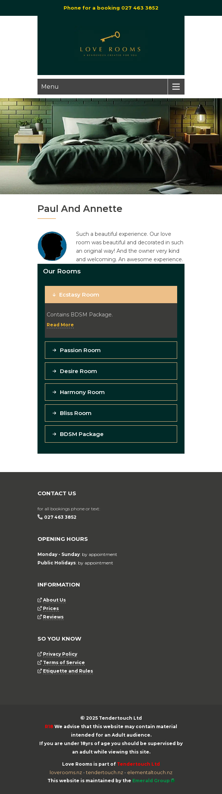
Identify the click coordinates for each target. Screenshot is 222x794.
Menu (50, 86)
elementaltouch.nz (149, 772)
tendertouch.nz (104, 772)
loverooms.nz (66, 772)
